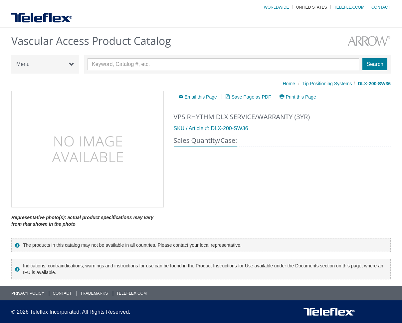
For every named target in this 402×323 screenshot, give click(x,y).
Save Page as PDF (251, 96)
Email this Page (201, 96)
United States (311, 7)
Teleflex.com (349, 7)
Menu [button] (45, 64)
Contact (380, 7)
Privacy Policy (27, 293)
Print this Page (301, 96)
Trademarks (94, 293)
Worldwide (276, 7)
